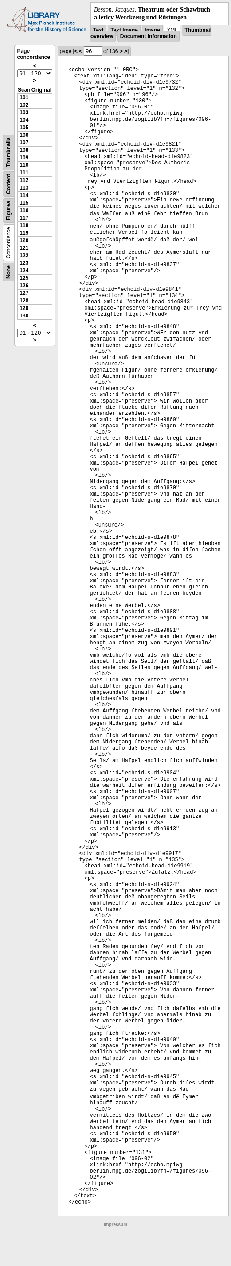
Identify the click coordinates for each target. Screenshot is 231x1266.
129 (24, 308)
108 (24, 150)
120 (24, 240)
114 (24, 195)
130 (24, 316)
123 (24, 263)
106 (24, 135)
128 (24, 301)
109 (24, 158)
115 (24, 203)
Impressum (115, 1224)
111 (24, 173)
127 (24, 293)
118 (24, 225)
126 (24, 286)
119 (24, 233)
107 (24, 142)
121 (24, 248)
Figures (8, 210)
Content (8, 184)
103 (24, 112)
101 (24, 97)
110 (24, 165)
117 (24, 218)
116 (24, 210)
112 (24, 180)
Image (152, 30)
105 (24, 127)
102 (24, 105)
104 (24, 120)
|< (75, 51)
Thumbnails (8, 152)
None (8, 272)
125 (24, 278)
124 (24, 270)
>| (126, 51)
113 (24, 188)
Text (98, 30)
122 (24, 255)
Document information (148, 36)
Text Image (124, 30)
